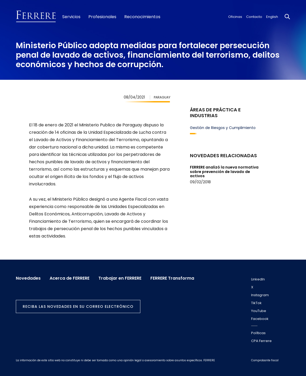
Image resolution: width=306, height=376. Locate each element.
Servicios (71, 17)
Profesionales (102, 17)
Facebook (260, 318)
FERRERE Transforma (172, 278)
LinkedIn (258, 279)
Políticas (258, 332)
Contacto (254, 16)
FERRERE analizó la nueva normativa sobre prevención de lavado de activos (224, 172)
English (272, 16)
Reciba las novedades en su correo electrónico (78, 306)
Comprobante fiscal (265, 360)
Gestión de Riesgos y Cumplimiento (223, 127)
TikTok (256, 302)
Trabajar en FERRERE (119, 278)
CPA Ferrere (261, 340)
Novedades (28, 278)
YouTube (258, 310)
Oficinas (235, 16)
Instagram (260, 295)
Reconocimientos (142, 17)
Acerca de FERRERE (69, 278)
